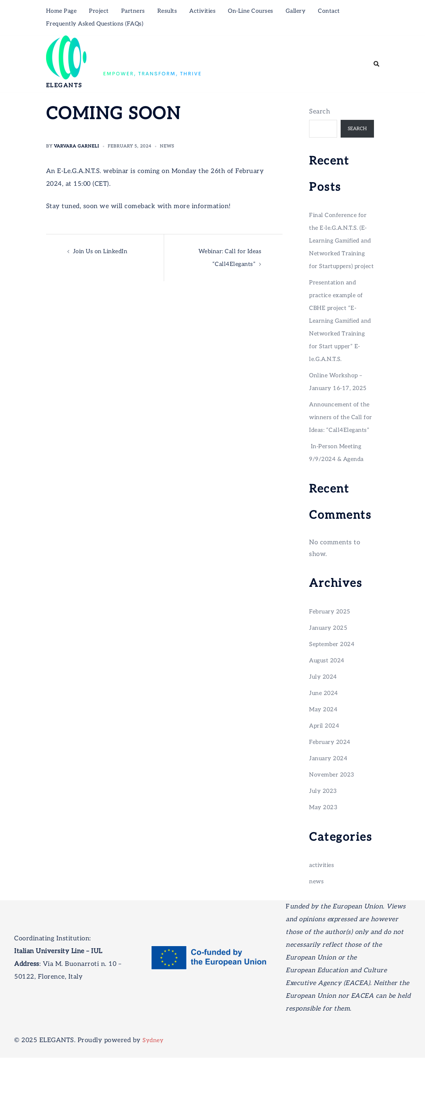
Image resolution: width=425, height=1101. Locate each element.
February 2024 (332, 785)
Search (319, 111)
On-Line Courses (250, 11)
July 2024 (324, 720)
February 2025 (332, 654)
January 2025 (330, 671)
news (167, 146)
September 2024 (334, 687)
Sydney (154, 1083)
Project (99, 11)
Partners (133, 11)
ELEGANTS (64, 85)
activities (323, 908)
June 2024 (325, 736)
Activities (202, 11)
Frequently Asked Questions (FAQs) (95, 24)
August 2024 (329, 703)
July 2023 (324, 834)
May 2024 (325, 752)
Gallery (296, 11)
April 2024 (326, 769)
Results (167, 11)
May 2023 (325, 850)
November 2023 (334, 818)
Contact (329, 11)
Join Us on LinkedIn (104, 251)
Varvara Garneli (76, 146)
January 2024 (330, 801)
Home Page (61, 11)
